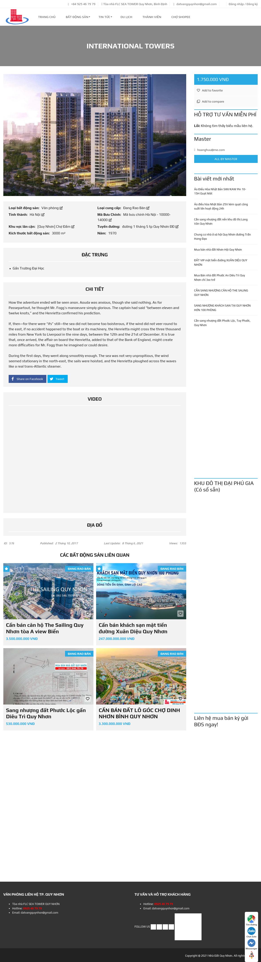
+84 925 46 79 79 (81, 4)
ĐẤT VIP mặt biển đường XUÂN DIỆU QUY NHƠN (220, 262)
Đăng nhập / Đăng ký (243, 4)
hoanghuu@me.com (209, 150)
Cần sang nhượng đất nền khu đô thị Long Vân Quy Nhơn (221, 222)
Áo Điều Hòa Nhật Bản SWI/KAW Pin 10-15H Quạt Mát (220, 191)
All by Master (226, 159)
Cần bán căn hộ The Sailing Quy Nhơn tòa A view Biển (45, 628)
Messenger (251, 944)
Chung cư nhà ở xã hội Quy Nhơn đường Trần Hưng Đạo (222, 237)
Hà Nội (37, 214)
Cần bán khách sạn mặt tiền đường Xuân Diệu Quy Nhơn (133, 628)
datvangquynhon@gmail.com (195, 4)
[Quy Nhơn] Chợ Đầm (55, 226)
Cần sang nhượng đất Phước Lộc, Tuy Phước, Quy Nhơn (222, 323)
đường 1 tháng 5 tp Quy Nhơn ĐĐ (150, 226)
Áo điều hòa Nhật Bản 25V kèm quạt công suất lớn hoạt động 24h (221, 206)
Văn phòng (52, 208)
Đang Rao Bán (136, 208)
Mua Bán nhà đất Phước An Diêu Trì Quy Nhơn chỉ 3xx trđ (219, 277)
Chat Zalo (251, 932)
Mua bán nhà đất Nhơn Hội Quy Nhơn (218, 249)
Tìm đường (251, 920)
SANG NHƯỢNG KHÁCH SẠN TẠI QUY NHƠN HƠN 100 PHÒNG (222, 308)
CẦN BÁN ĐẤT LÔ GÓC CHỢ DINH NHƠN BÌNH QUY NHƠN (139, 713)
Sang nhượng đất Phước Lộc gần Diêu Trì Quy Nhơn (46, 713)
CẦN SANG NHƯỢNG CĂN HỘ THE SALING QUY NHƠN (221, 293)
